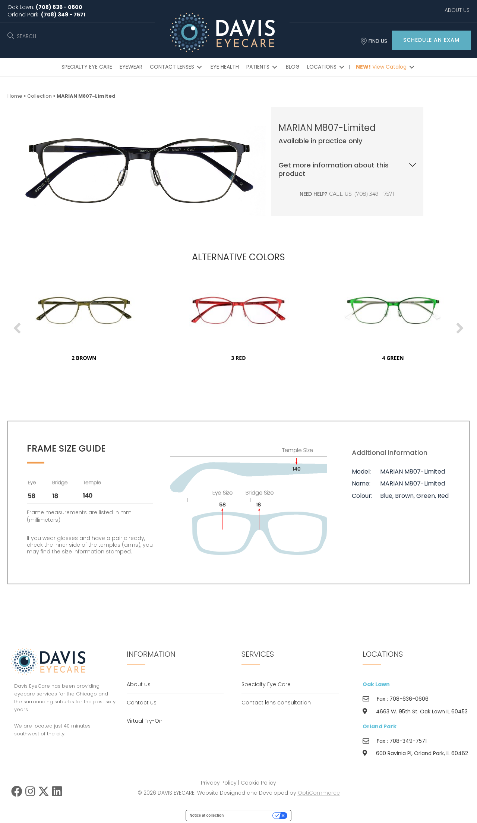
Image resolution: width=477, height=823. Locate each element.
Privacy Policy (219, 782)
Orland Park (380, 726)
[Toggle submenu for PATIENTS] (274, 67)
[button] (431, 40)
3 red (258, 357)
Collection (39, 96)
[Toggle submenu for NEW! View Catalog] (411, 67)
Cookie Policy (258, 782)
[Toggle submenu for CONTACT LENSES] (199, 67)
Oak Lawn (376, 684)
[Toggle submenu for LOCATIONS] (341, 67)
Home (14, 96)
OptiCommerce (319, 793)
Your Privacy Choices (250, 815)
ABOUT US (457, 10)
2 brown (103, 357)
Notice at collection (207, 815)
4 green (412, 357)
